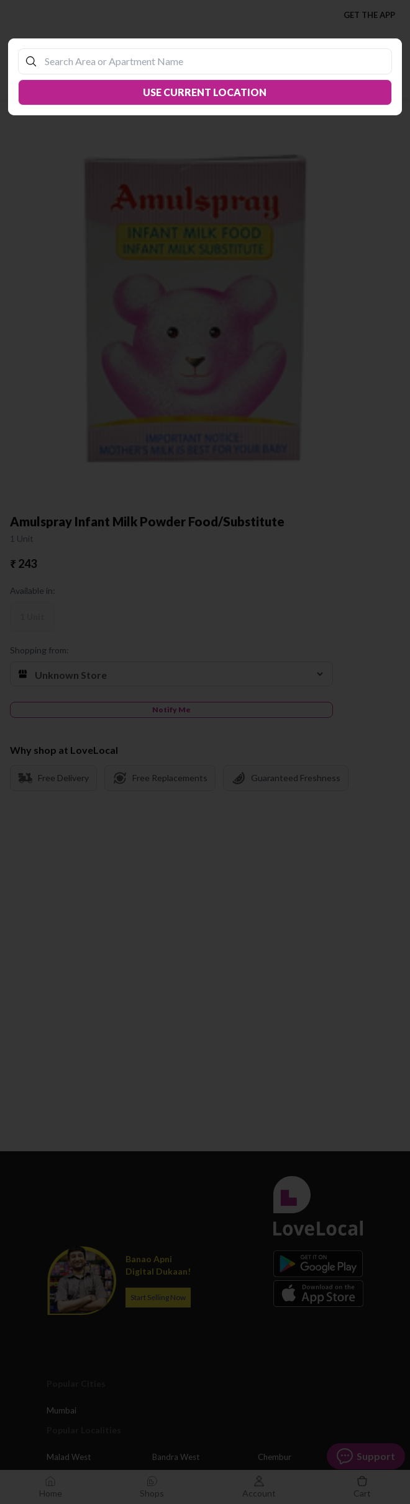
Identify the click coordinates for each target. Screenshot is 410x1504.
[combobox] (211, 61)
